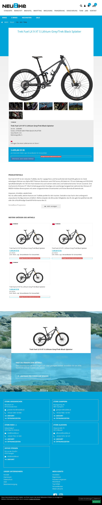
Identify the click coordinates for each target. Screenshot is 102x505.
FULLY (12, 22)
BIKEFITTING (38, 11)
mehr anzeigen (52, 206)
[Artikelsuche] (81, 5)
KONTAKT (93, 11)
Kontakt (6, 475)
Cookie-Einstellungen (85, 499)
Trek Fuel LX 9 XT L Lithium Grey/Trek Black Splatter (69, 248)
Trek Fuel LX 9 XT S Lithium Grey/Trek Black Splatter (49, 31)
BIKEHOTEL (28, 11)
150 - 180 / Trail (21, 22)
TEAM (81, 11)
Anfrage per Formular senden (34, 376)
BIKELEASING (48, 11)
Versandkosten (57, 486)
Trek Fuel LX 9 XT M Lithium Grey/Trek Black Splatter (27, 248)
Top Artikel (56, 484)
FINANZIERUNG (59, 11)
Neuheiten (27, 17)
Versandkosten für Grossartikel (36, 153)
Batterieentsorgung (10, 484)
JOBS (86, 11)
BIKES (4, 17)
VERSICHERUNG (72, 11)
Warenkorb (56, 482)
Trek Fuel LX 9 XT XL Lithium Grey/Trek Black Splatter (27, 287)
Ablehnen (97, 499)
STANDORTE (8, 11)
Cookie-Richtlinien (34, 499)
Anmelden (55, 475)
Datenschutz (8, 479)
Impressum (8, 477)
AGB (5, 482)
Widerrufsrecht (57, 489)
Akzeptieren (96, 502)
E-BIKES (14, 17)
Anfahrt (10, 416)
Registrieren (56, 477)
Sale (38, 17)
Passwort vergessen (59, 479)
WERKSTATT (18, 11)
